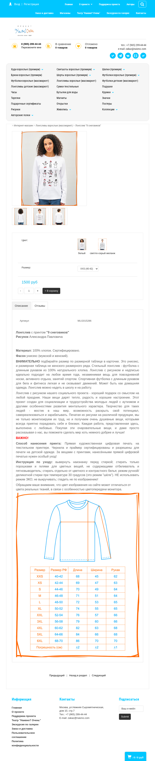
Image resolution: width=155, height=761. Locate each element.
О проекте (84, 4)
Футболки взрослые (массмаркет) (30, 80)
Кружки (108, 92)
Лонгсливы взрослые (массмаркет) (76, 80)
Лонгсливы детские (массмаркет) (30, 86)
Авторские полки (22, 115)
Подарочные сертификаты (26, 103)
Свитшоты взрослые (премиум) (76, 69)
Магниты (62, 97)
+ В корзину (51, 290)
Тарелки (15, 97)
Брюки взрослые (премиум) (26, 75)
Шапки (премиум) (113, 69)
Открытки (62, 103)
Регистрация (31, 4)
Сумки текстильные (68, 86)
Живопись (64, 109)
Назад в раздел (78, 675)
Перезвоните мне (31, 47)
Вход (17, 4)
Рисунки (15, 109)
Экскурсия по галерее (118, 13)
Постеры (107, 103)
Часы (14, 92)
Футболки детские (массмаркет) (120, 80)
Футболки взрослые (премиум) (121, 75)
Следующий (99, 675)
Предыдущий (56, 675)
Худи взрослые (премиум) (27, 69)
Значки (106, 97)
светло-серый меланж (102, 247)
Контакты (141, 13)
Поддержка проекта (109, 4)
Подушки (107, 86)
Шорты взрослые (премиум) (74, 75)
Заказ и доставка (44, 13)
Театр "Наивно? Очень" (88, 13)
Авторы (131, 4)
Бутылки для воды (67, 92)
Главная (69, 4)
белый (82, 247)
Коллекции (110, 109)
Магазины (65, 13)
